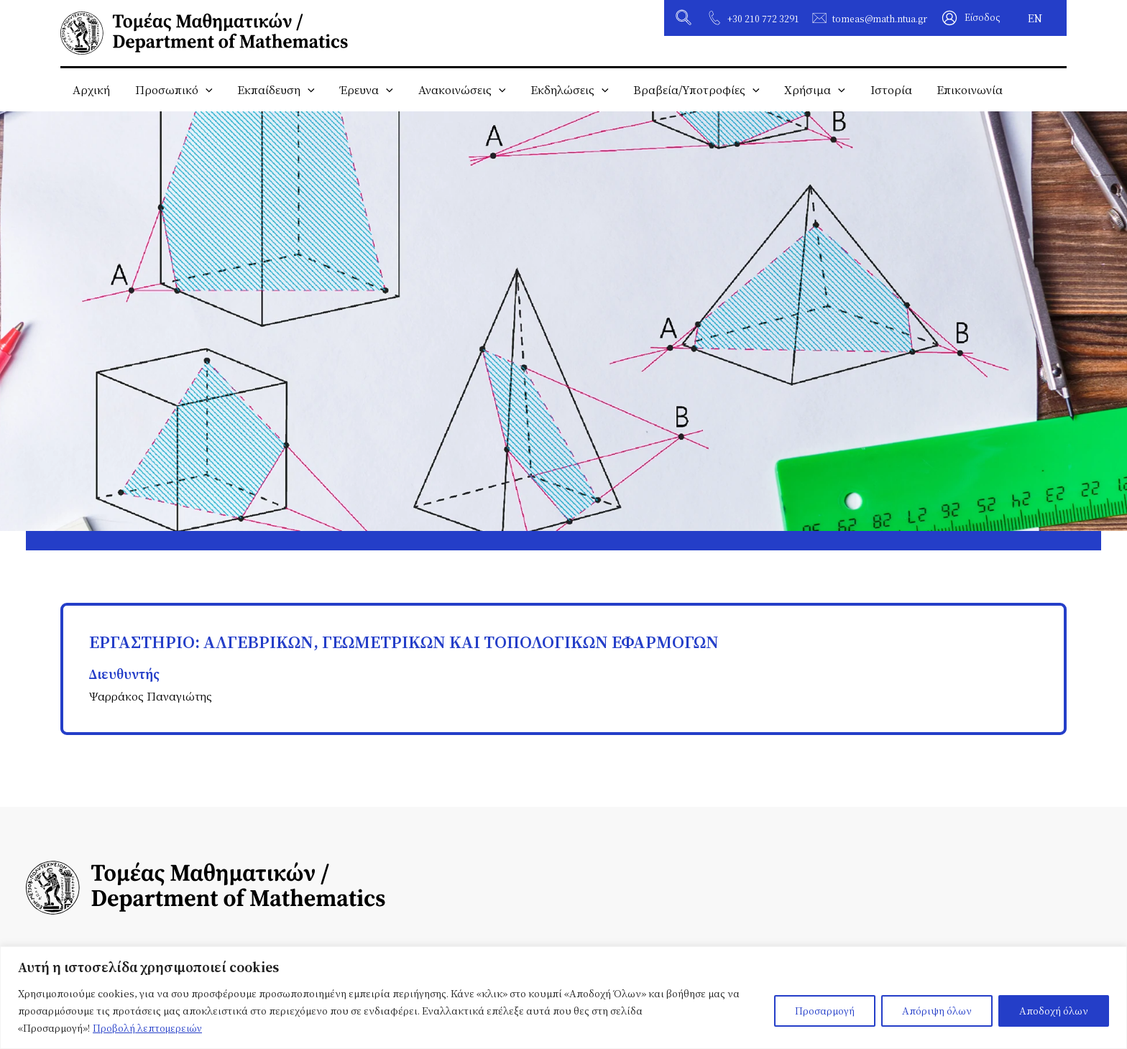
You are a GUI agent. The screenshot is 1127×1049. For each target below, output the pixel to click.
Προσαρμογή (825, 1010)
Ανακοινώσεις (453, 89)
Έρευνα (360, 89)
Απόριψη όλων (937, 1010)
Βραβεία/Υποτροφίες (684, 89)
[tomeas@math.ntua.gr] (819, 18)
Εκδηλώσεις (559, 89)
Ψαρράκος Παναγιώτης (151, 696)
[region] (563, 997)
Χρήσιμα (801, 89)
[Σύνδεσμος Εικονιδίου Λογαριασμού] (971, 18)
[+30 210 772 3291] (714, 18)
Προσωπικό (171, 89)
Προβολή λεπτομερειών (148, 1028)
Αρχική (90, 89)
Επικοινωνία (952, 89)
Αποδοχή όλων (1053, 1010)
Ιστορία (875, 89)
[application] (203, 89)
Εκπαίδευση (271, 89)
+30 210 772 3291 (763, 19)
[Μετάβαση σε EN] (1035, 18)
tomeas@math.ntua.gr (879, 19)
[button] (684, 19)
